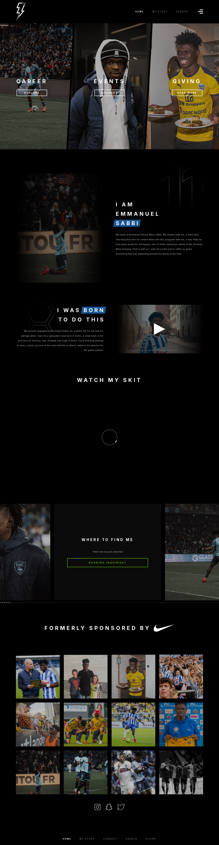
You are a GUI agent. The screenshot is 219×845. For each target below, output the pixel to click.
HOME (139, 11)
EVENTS (182, 11)
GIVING (151, 839)
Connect (110, 839)
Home (67, 839)
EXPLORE (32, 92)
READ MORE (187, 92)
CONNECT (109, 92)
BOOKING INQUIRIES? (107, 562)
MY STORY (160, 11)
